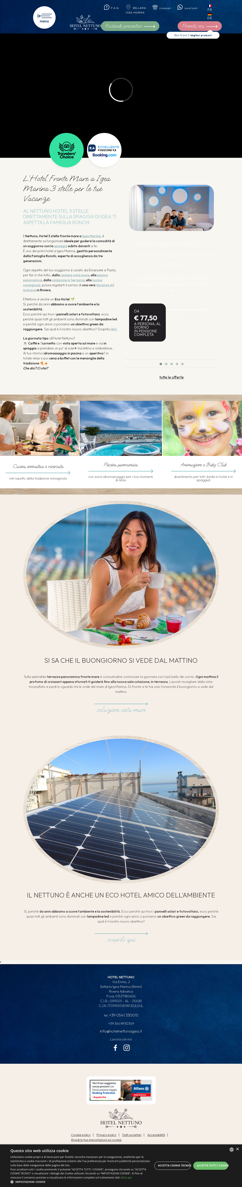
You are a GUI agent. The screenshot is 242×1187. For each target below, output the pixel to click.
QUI (113, 329)
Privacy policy (106, 1137)
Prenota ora (204, 27)
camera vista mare (74, 275)
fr (215, 8)
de (214, 16)
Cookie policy (81, 1137)
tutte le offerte (171, 377)
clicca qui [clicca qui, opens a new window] (126, 1177)
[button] (81, 1182)
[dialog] (121, 1165)
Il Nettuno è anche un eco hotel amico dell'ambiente (121, 895)
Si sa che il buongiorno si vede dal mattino (121, 661)
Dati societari (131, 1137)
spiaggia (60, 246)
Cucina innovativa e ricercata (38, 466)
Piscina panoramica (120, 465)
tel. (121, 1016)
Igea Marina (91, 236)
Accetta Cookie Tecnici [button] (174, 1165)
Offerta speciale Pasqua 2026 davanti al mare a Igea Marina (171, 254)
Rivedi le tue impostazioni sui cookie (96, 1142)
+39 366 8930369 (121, 1024)
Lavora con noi (121, 1040)
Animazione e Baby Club (203, 465)
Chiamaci (163, 8)
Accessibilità (156, 1137)
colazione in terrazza (68, 280)
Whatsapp (191, 8)
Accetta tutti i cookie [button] (212, 1165)
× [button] (237, 1149)
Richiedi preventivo (130, 26)
